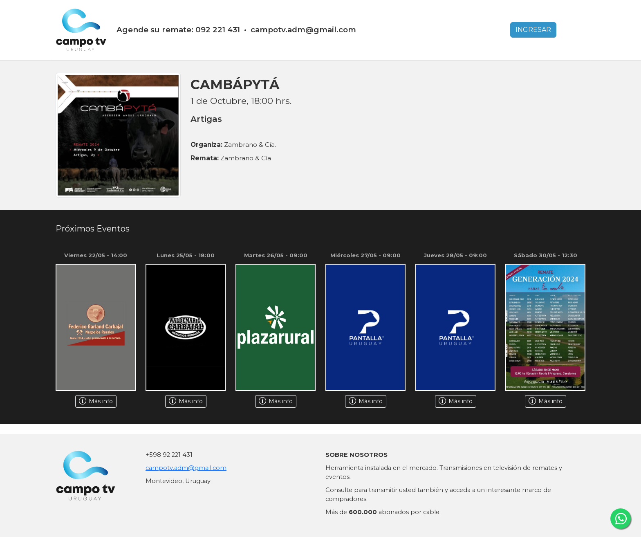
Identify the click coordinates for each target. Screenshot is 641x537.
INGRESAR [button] (533, 30)
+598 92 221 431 (169, 454)
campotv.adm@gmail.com (186, 468)
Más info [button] (96, 401)
